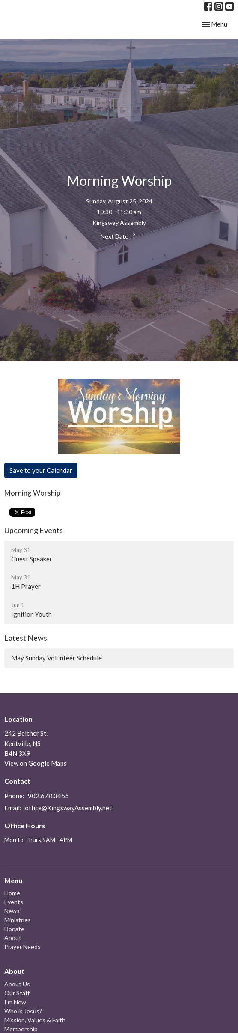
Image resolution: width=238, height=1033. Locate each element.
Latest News (25, 637)
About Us (17, 984)
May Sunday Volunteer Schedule (56, 658)
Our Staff (17, 993)
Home (12, 892)
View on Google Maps (35, 763)
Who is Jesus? (23, 1011)
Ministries (17, 919)
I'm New (15, 1002)
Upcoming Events (33, 530)
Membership (21, 1029)
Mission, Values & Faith (34, 1020)
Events (13, 901)
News (12, 910)
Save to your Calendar (40, 470)
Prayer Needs (22, 946)
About (12, 937)
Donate (14, 928)
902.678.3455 (48, 796)
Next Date (119, 235)
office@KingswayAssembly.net (68, 808)
